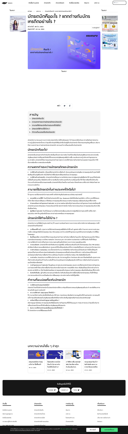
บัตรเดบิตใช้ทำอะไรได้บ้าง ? (41, 128)
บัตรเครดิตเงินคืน (39, 410)
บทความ (96, 3)
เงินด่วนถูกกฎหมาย (8, 414)
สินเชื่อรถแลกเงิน (74, 3)
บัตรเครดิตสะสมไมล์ (39, 418)
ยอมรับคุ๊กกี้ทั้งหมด (109, 430)
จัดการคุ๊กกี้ (93, 430)
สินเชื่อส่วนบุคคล (34, 3)
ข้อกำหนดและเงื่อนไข (102, 414)
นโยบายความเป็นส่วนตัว (103, 418)
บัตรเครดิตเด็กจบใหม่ (39, 425)
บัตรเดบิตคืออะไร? (38, 118)
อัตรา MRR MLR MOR (8, 425)
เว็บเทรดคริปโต (70, 421)
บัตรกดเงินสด (60, 3)
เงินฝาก (86, 3)
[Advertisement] (18, 65)
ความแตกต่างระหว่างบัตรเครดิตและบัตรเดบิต (47, 122)
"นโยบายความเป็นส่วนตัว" (66, 429)
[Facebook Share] (69, 105)
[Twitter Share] (64, 105)
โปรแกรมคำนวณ (70, 418)
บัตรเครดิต (47, 3)
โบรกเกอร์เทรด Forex (71, 425)
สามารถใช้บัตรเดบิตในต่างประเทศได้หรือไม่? (46, 125)
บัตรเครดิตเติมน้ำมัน (39, 414)
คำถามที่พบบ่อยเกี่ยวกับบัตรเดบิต (43, 132)
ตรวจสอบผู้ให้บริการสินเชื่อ (10, 421)
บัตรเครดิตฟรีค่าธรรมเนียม (41, 421)
